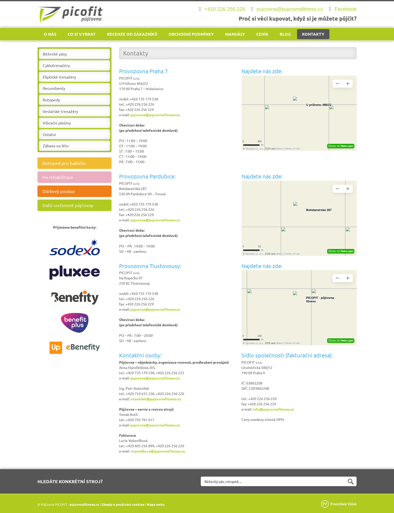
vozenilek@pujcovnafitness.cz (155, 399)
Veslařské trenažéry (60, 111)
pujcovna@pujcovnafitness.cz (155, 114)
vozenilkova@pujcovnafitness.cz (157, 451)
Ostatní (49, 134)
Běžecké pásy (55, 53)
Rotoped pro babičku (76, 163)
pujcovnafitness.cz (84, 504)
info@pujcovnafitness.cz (273, 409)
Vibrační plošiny (57, 122)
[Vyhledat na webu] (279, 481)
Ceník (262, 34)
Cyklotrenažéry (56, 65)
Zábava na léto (56, 145)
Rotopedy (51, 99)
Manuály (235, 34)
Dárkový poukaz (76, 191)
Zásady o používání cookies (123, 504)
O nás (50, 34)
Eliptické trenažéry (59, 76)
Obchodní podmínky (191, 34)
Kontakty (313, 34)
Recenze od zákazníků (132, 34)
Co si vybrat (82, 34)
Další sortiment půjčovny (76, 205)
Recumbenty (54, 88)
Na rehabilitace (76, 177)
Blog (285, 34)
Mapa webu (156, 504)
